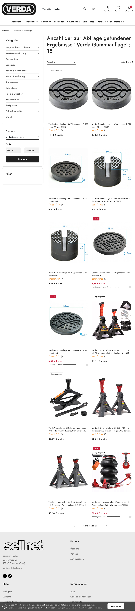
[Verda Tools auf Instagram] (110, 22)
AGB (72, 591)
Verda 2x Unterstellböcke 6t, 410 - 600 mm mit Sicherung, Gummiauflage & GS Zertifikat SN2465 (68, 503)
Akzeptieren (116, 606)
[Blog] (92, 22)
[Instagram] (10, 576)
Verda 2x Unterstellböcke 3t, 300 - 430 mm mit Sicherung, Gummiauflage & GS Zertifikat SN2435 (111, 429)
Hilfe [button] (6, 584)
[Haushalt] (32, 22)
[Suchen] (38, 137)
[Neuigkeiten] (73, 22)
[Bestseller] (59, 22)
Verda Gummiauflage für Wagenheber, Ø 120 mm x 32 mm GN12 (111, 125)
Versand (74, 553)
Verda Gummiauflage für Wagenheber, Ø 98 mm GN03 (111, 274)
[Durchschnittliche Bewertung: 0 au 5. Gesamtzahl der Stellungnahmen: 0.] (56, 130)
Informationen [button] (78, 584)
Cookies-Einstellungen (80, 596)
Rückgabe (7, 591)
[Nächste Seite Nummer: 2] (105, 526)
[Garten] (46, 22)
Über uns (74, 548)
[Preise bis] (31, 150)
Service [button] (75, 541)
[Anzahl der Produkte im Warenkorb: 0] (129, 9)
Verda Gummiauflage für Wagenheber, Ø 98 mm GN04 (68, 352)
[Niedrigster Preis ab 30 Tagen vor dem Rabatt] (130, 287)
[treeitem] (22, 47)
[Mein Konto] (108, 9)
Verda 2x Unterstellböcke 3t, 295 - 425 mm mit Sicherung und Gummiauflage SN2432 (110, 352)
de (95, 9)
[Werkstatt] (17, 22)
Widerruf (7, 596)
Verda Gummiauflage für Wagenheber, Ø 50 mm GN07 (68, 274)
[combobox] (61, 62)
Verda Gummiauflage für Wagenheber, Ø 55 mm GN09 (68, 200)
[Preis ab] (13, 150)
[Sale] (85, 22)
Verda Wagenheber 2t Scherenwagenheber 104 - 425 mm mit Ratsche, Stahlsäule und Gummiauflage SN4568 (67, 429)
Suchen (22, 159)
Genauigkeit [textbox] (52, 62)
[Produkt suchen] (64, 9)
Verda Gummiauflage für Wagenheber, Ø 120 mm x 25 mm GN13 (68, 125)
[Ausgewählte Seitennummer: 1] (90, 526)
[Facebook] (5, 576)
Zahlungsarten (77, 558)
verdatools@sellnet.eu (13, 568)
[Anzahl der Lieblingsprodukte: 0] (118, 9)
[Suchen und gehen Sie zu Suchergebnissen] (85, 9)
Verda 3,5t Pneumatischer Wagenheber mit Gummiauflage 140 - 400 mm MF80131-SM (110, 503)
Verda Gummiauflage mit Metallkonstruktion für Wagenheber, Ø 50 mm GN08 (110, 200)
